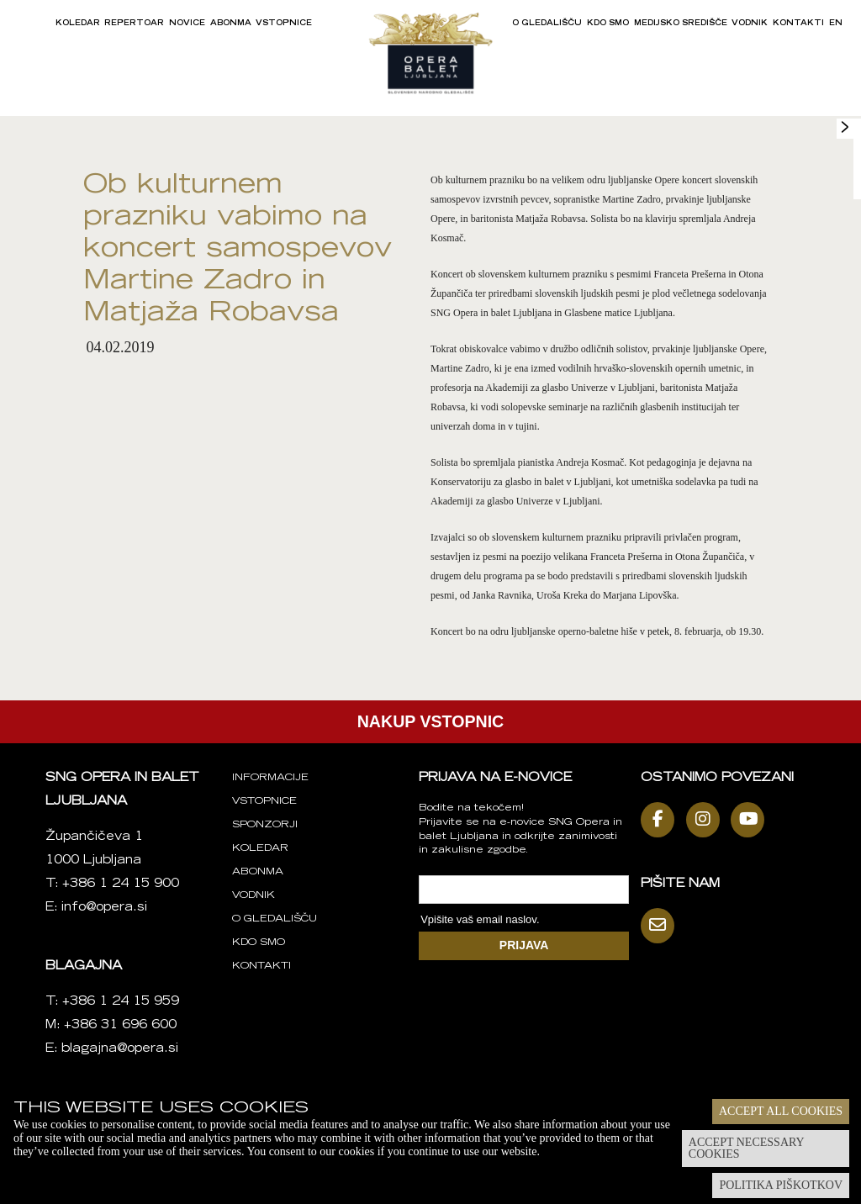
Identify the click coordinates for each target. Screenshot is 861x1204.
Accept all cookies (781, 1111)
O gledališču (547, 23)
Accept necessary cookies (747, 1148)
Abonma (230, 23)
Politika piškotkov (781, 1185)
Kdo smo (608, 23)
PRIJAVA (524, 945)
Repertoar (134, 23)
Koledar (77, 23)
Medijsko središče (680, 23)
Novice (187, 23)
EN (836, 23)
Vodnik (750, 23)
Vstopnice (284, 23)
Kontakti (798, 23)
